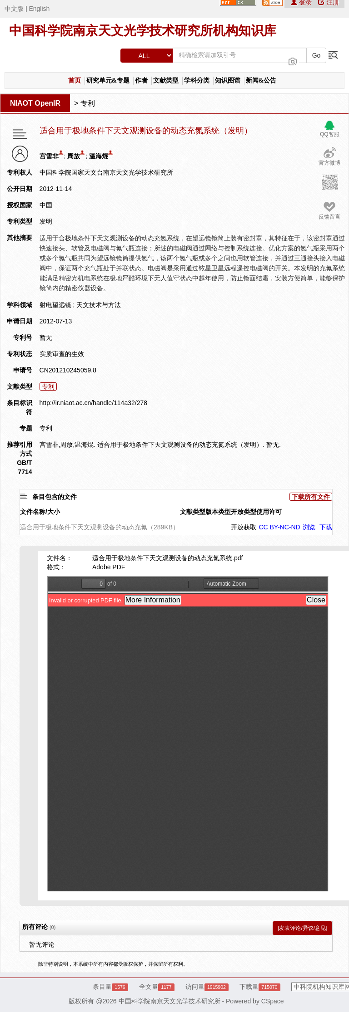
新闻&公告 (261, 80)
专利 (87, 103)
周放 (73, 156)
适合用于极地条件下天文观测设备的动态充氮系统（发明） (146, 131)
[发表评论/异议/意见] (302, 928)
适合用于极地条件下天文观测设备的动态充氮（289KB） (99, 527)
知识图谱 (227, 80)
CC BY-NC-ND (279, 527)
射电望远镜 (55, 304)
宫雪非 (49, 156)
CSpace (272, 1001)
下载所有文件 (311, 496)
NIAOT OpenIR (35, 103)
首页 (74, 80)
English (39, 8)
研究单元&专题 (108, 80)
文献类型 (166, 80)
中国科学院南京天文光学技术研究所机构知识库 (142, 31)
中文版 (14, 8)
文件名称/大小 (40, 511)
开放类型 (243, 511)
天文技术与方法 (98, 304)
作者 (141, 80)
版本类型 (218, 511)
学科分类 (196, 80)
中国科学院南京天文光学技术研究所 (169, 1001)
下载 (325, 527)
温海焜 (98, 156)
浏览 (309, 527)
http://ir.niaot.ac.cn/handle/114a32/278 (93, 402)
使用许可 (269, 511)
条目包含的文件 (54, 496)
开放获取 (243, 527)
